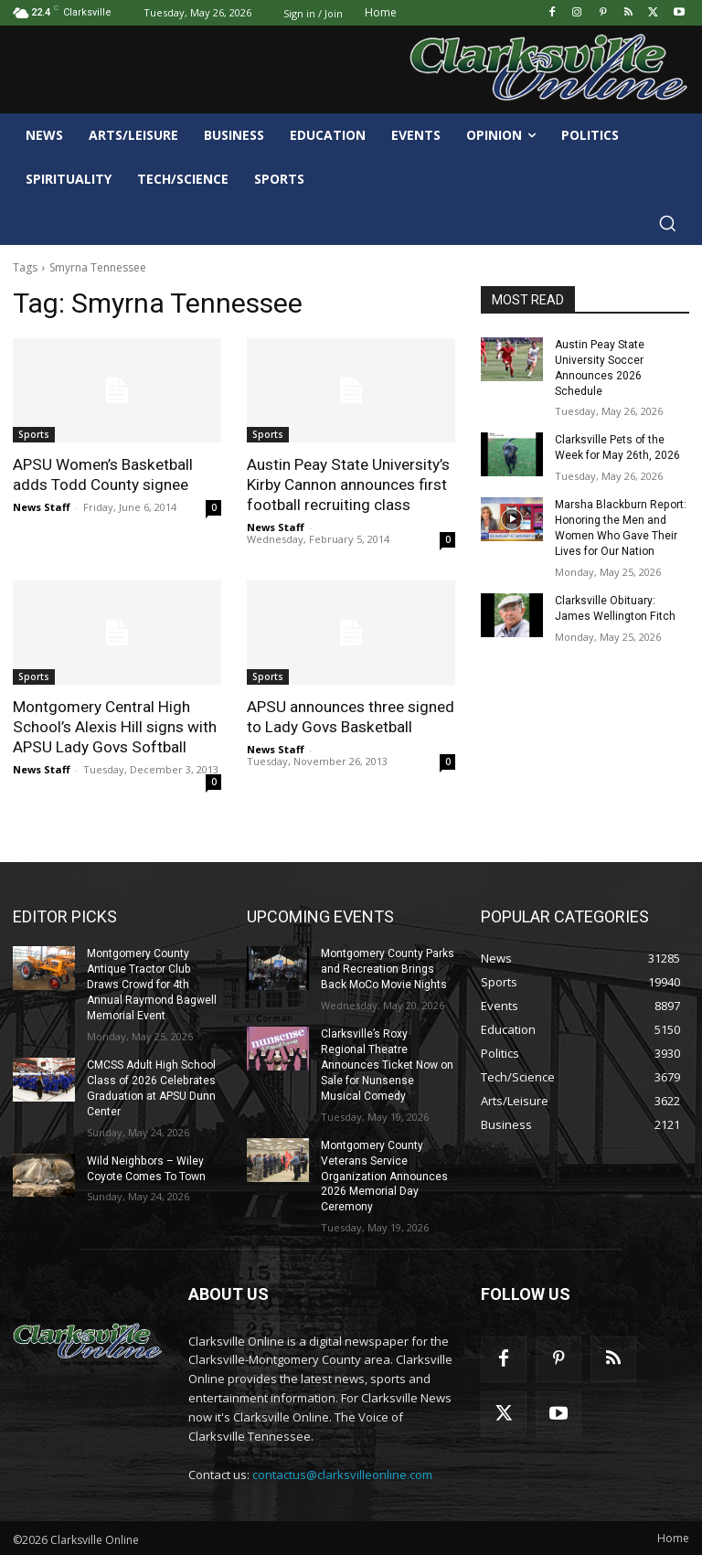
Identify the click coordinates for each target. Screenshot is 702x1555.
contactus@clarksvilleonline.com (342, 1472)
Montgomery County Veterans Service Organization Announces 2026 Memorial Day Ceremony (384, 1174)
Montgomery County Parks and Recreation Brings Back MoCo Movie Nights (387, 969)
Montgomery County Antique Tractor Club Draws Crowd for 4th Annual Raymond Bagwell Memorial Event (152, 984)
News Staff (41, 507)
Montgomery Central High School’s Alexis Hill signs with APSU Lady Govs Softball (113, 727)
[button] (667, 223)
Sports (33, 434)
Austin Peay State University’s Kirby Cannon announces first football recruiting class (348, 484)
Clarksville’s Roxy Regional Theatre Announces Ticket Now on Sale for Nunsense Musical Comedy (387, 1064)
